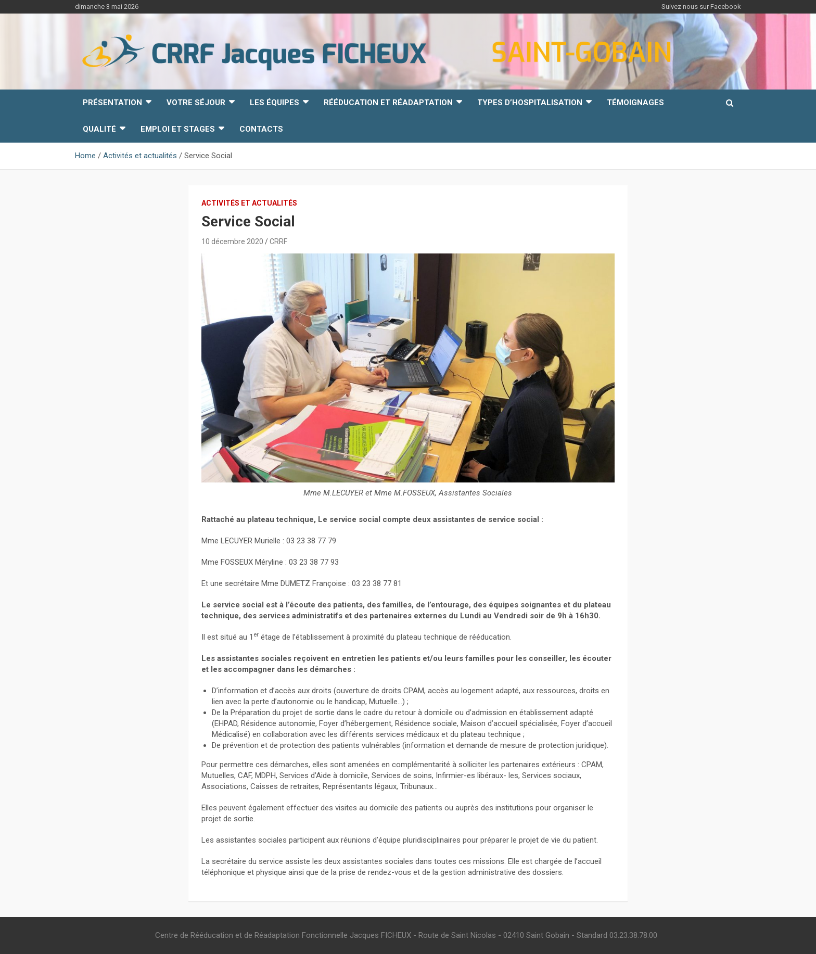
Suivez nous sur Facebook (701, 6)
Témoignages (635, 102)
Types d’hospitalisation (529, 102)
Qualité (99, 129)
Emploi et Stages (178, 129)
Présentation (112, 102)
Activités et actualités (249, 203)
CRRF (278, 241)
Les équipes (274, 102)
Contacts (261, 129)
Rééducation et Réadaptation (388, 102)
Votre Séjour (196, 102)
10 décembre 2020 (232, 241)
